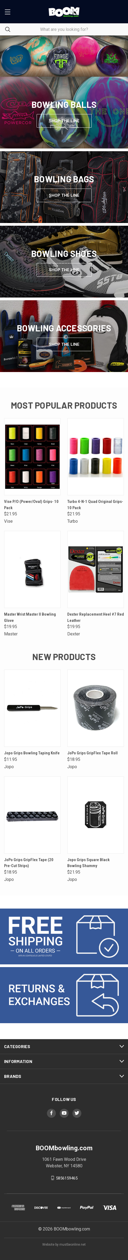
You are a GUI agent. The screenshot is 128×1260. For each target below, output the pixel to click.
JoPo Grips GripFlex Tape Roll (92, 753)
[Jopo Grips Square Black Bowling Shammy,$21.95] (95, 814)
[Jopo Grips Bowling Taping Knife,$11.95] (32, 708)
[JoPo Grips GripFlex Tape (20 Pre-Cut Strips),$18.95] (32, 814)
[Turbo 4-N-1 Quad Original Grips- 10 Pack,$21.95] (95, 456)
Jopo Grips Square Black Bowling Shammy (88, 862)
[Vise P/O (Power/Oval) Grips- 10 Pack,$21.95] (32, 456)
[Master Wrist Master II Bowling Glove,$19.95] (32, 569)
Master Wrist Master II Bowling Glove (30, 617)
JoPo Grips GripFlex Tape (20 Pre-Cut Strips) (28, 862)
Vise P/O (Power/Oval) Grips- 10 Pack (31, 504)
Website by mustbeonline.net (64, 1244)
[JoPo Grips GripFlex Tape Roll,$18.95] (95, 708)
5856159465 (67, 1177)
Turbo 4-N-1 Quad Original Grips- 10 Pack (95, 504)
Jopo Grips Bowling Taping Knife (32, 753)
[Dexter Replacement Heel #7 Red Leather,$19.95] (95, 569)
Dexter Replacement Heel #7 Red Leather (95, 617)
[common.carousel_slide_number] (64, 56)
